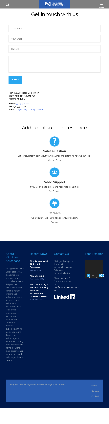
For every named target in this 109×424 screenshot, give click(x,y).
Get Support (54, 207)
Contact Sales (54, 176)
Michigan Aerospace (34, 401)
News (94, 402)
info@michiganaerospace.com (29, 126)
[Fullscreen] (102, 292)
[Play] (88, 292)
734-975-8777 (22, 120)
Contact (95, 413)
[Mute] (100, 292)
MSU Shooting (37, 292)
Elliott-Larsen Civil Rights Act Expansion (39, 280)
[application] (94, 285)
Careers (54, 238)
